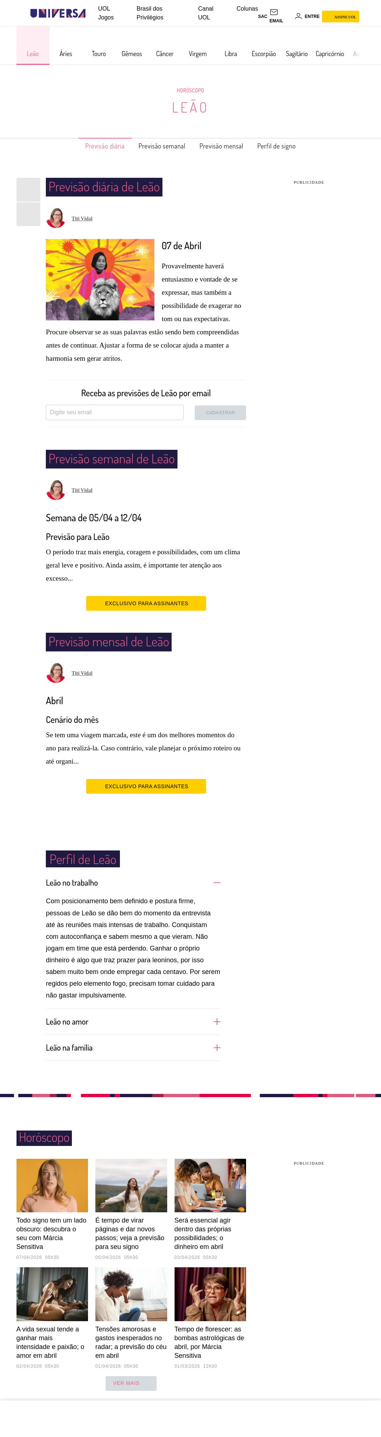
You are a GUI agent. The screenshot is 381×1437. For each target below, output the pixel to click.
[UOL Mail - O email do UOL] (281, 16)
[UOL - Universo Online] (91, 13)
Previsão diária (93, 146)
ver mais (131, 1382)
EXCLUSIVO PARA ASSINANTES (146, 603)
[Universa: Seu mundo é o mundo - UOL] (57, 13)
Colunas (247, 8)
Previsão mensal (226, 146)
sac (262, 16)
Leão (190, 107)
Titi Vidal (82, 218)
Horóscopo (191, 90)
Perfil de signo (288, 146)
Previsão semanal (159, 146)
